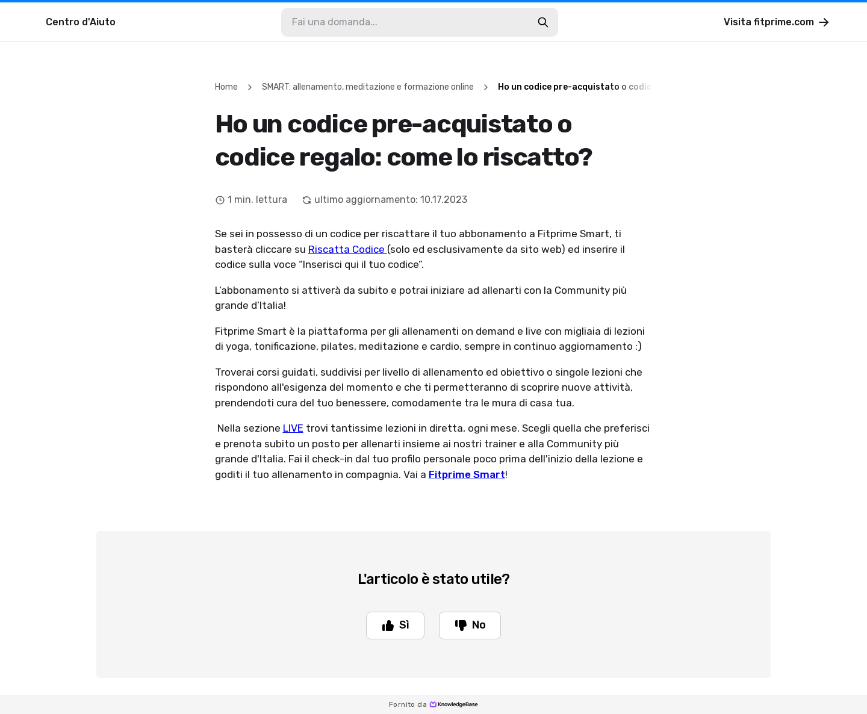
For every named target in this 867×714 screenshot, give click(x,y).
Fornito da (433, 704)
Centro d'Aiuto (81, 22)
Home (226, 87)
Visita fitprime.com (777, 22)
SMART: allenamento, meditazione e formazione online (368, 87)
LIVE (293, 428)
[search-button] (543, 22)
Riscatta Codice (347, 249)
